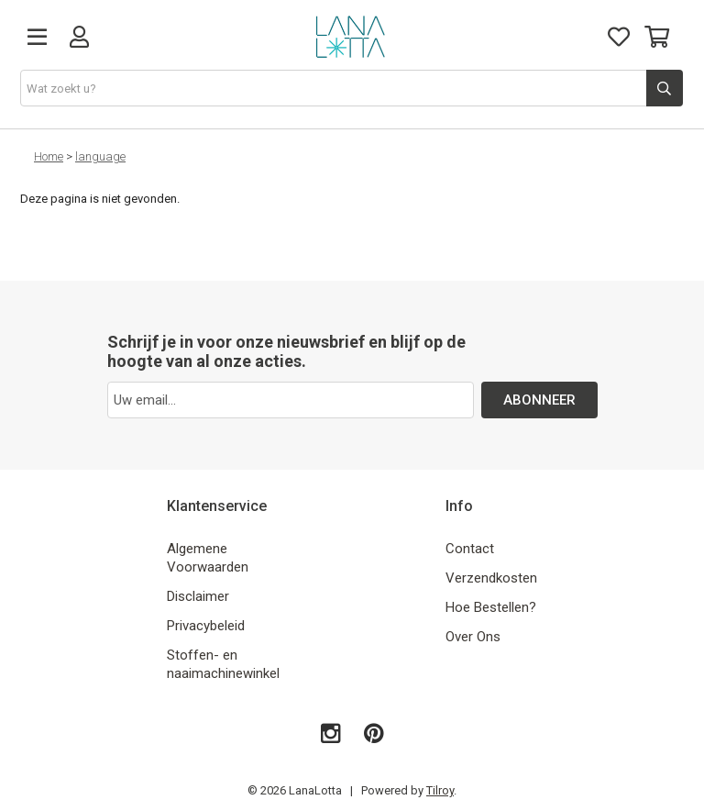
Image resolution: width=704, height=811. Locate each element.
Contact (470, 548)
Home (48, 156)
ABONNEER (539, 400)
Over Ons (473, 636)
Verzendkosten (491, 578)
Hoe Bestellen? (491, 607)
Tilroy (440, 790)
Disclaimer (198, 596)
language (100, 156)
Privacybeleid (206, 625)
